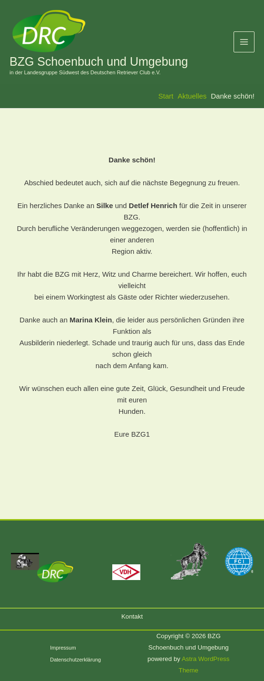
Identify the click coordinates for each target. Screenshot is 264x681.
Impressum (63, 648)
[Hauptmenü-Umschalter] (244, 42)
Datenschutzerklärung (75, 659)
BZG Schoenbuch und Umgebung (99, 61)
